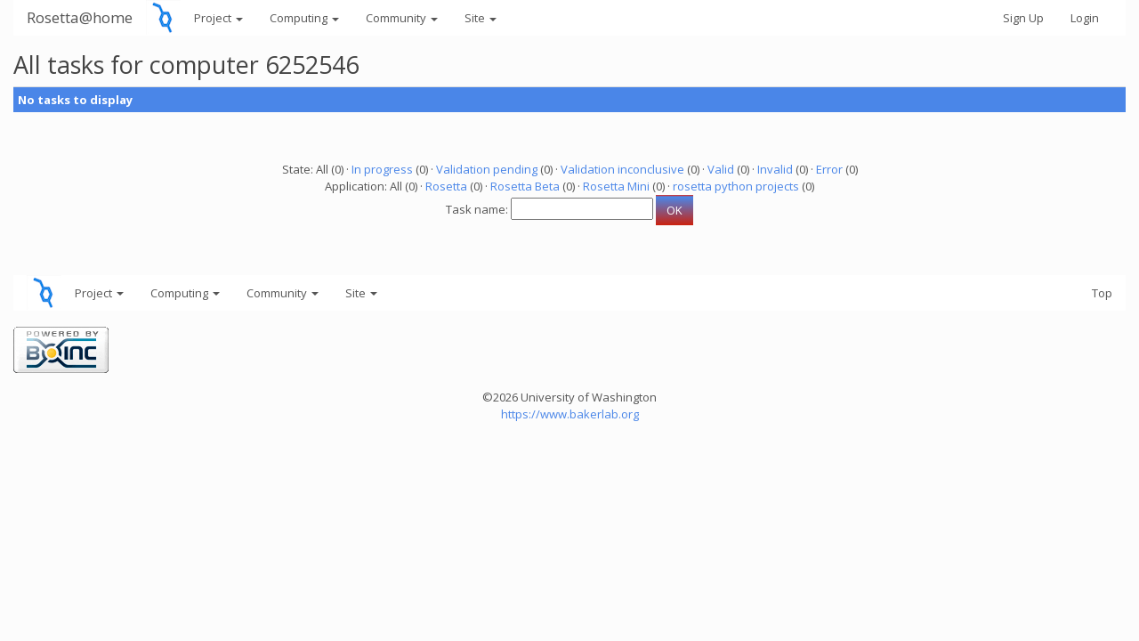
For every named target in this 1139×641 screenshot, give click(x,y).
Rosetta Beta (525, 186)
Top (1102, 293)
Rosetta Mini (616, 186)
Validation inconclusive (622, 169)
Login (1084, 18)
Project (218, 18)
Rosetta (446, 186)
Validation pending (486, 169)
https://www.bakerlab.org (570, 414)
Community (402, 18)
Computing (304, 18)
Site (480, 18)
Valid (720, 169)
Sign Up (1023, 18)
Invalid (775, 169)
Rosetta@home (80, 17)
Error (829, 169)
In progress (382, 169)
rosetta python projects (736, 186)
